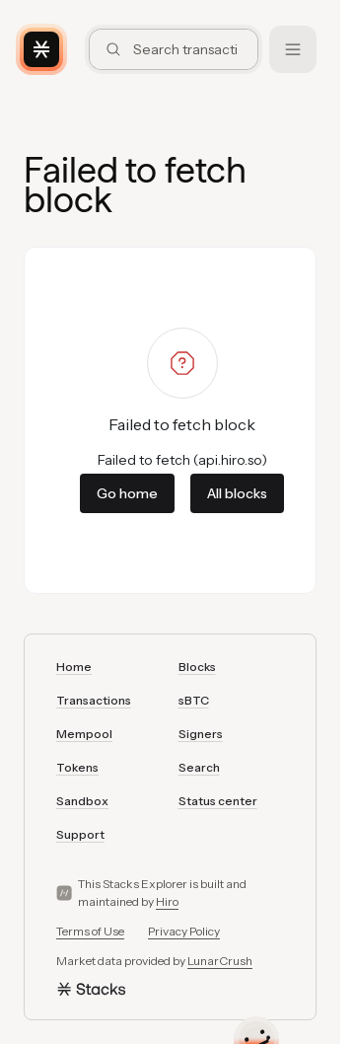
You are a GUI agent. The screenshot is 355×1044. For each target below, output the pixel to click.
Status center (217, 800)
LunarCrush (219, 960)
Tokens (77, 767)
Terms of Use (90, 931)
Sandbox (82, 800)
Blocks (197, 666)
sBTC (193, 700)
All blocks (237, 493)
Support (80, 834)
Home (74, 666)
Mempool (84, 733)
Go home (127, 493)
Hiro (167, 901)
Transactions (93, 700)
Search (199, 767)
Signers (200, 733)
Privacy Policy (184, 931)
